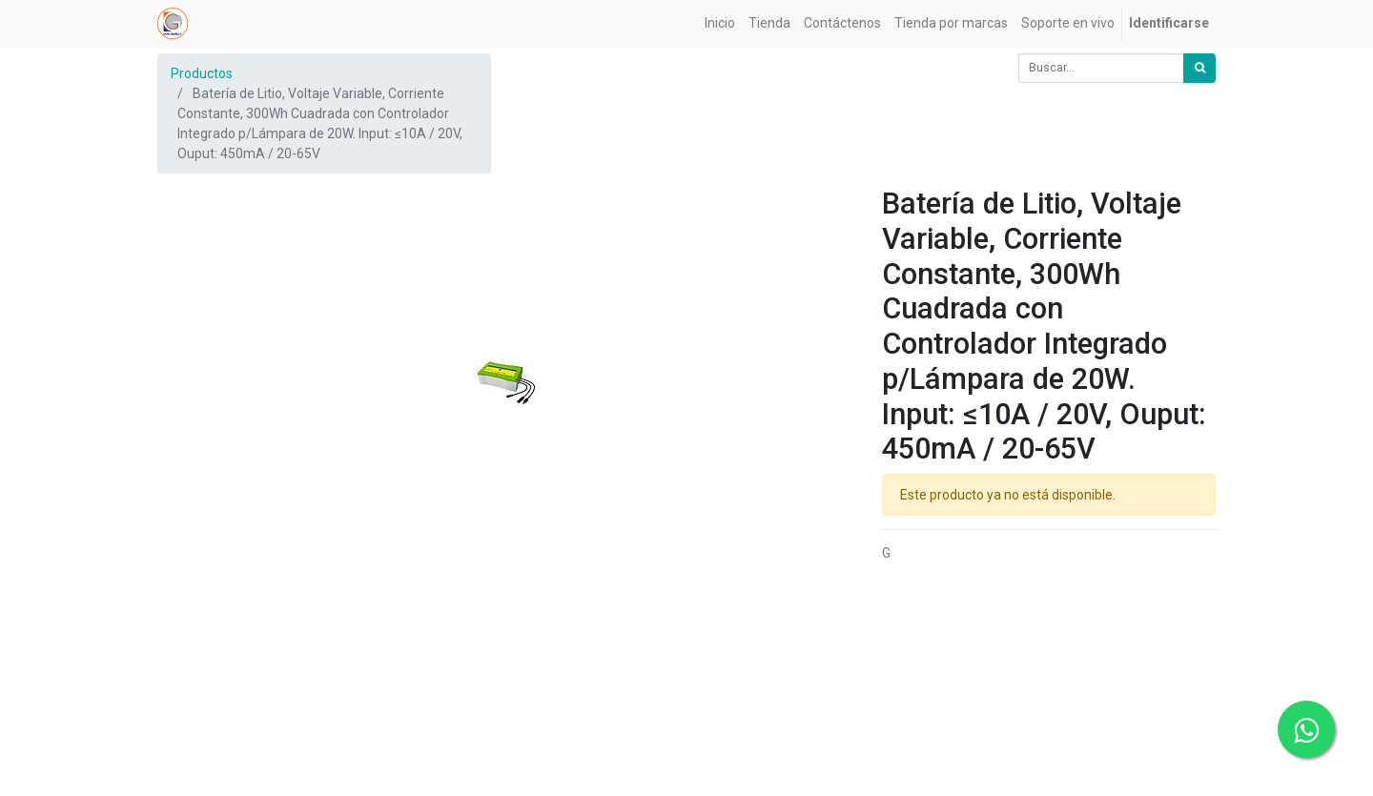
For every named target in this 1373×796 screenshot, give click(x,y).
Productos (202, 73)
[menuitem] (720, 23)
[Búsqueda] (1199, 68)
